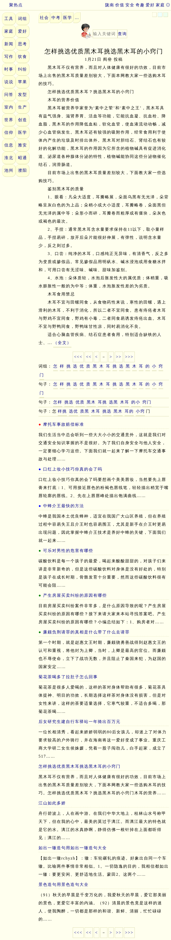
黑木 (91, 402)
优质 (80, 402)
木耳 (124, 402)
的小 (135, 402)
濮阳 (22, 170)
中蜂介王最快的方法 (63, 506)
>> (119, 357)
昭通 (22, 158)
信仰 (8, 132)
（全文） (62, 342)
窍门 (146, 402)
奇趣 (140, 5)
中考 (56, 17)
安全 (130, 5)
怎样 (57, 402)
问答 (8, 94)
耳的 (129, 411)
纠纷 (22, 69)
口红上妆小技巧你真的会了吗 (72, 469)
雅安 (22, 145)
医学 (22, 132)
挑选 (68, 402)
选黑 (113, 402)
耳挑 (102, 402)
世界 (8, 120)
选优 (73, 411)
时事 (8, 69)
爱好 (150, 5)
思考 (22, 44)
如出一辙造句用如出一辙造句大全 (73, 848)
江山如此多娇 (52, 803)
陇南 (109, 5)
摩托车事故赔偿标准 (63, 424)
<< (88, 357)
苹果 (22, 82)
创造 (22, 120)
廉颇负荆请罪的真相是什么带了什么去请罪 (86, 632)
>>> (129, 357)
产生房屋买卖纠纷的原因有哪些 (75, 595)
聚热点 (11, 5)
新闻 (8, 44)
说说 (8, 82)
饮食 (22, 56)
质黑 (84, 411)
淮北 (8, 158)
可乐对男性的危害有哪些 (68, 550)
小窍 (140, 411)
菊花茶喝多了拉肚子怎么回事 (68, 677)
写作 (8, 56)
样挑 (62, 411)
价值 (119, 5)
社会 (44, 17)
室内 (8, 107)
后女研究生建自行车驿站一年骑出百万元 (80, 721)
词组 (22, 18)
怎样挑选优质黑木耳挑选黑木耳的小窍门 (80, 766)
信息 (8, 145)
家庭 (160, 5)
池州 (8, 170)
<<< (78, 357)
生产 (22, 107)
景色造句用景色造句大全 (64, 884)
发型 (22, 94)
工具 (8, 18)
